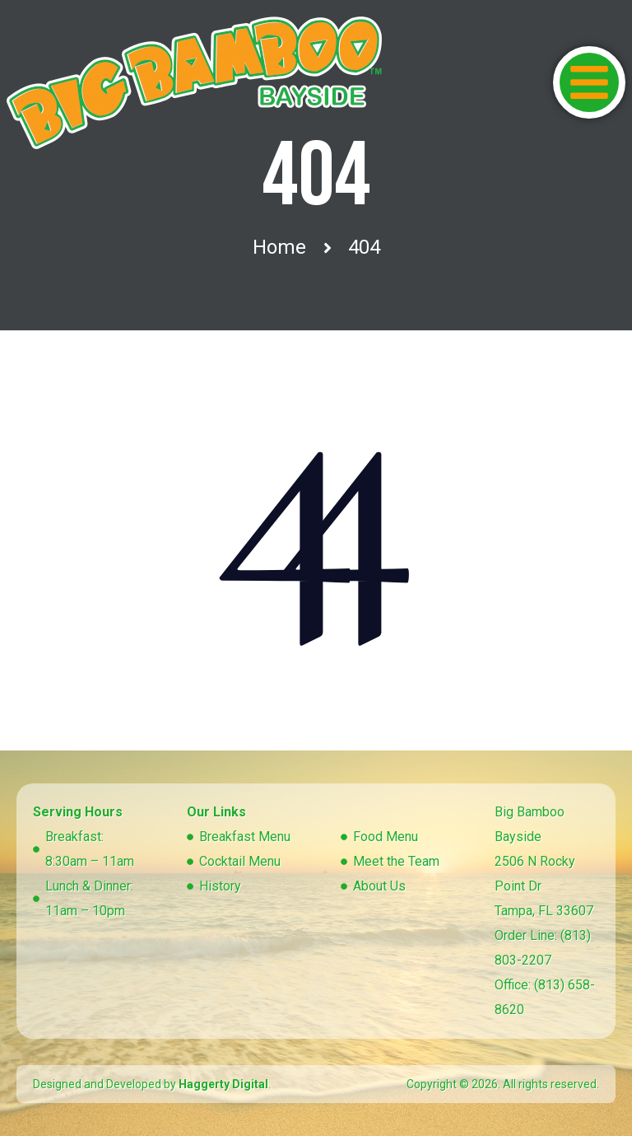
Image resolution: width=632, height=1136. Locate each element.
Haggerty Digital (223, 1084)
